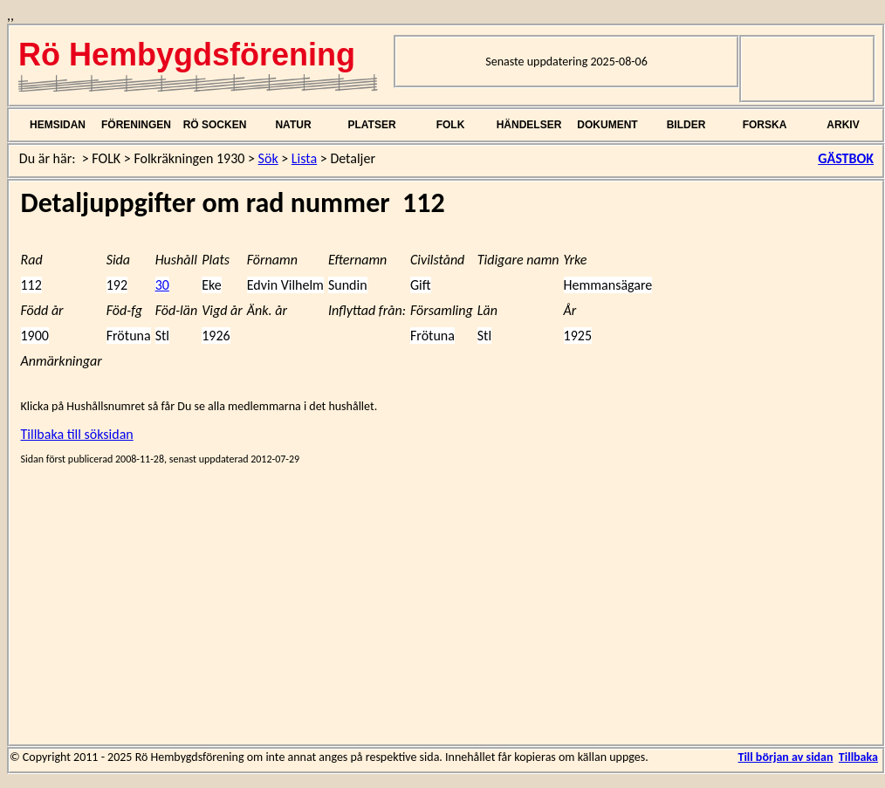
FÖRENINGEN (136, 125)
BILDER (686, 125)
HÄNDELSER (529, 125)
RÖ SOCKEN (215, 125)
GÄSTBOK (846, 158)
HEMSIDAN (58, 125)
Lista (304, 158)
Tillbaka (858, 757)
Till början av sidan (785, 757)
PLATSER (371, 125)
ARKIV (843, 125)
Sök (268, 158)
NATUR (293, 125)
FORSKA (765, 125)
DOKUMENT (607, 125)
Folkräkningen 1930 (189, 158)
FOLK (450, 125)
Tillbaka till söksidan (77, 434)
